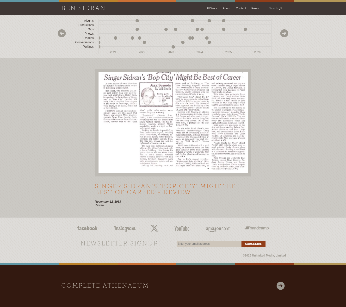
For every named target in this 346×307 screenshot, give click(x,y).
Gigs (91, 29)
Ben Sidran (83, 9)
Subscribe (253, 244)
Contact (241, 8)
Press (255, 8)
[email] (209, 244)
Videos (89, 38)
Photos (89, 33)
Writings (88, 46)
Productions (86, 25)
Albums (89, 20)
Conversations (84, 42)
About (226, 8)
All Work (211, 8)
